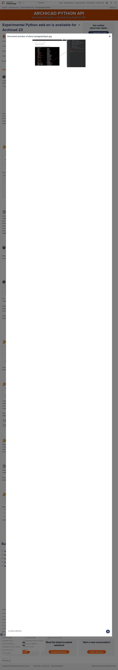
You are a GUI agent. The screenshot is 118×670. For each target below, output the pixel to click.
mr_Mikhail (11, 631)
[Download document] (108, 631)
